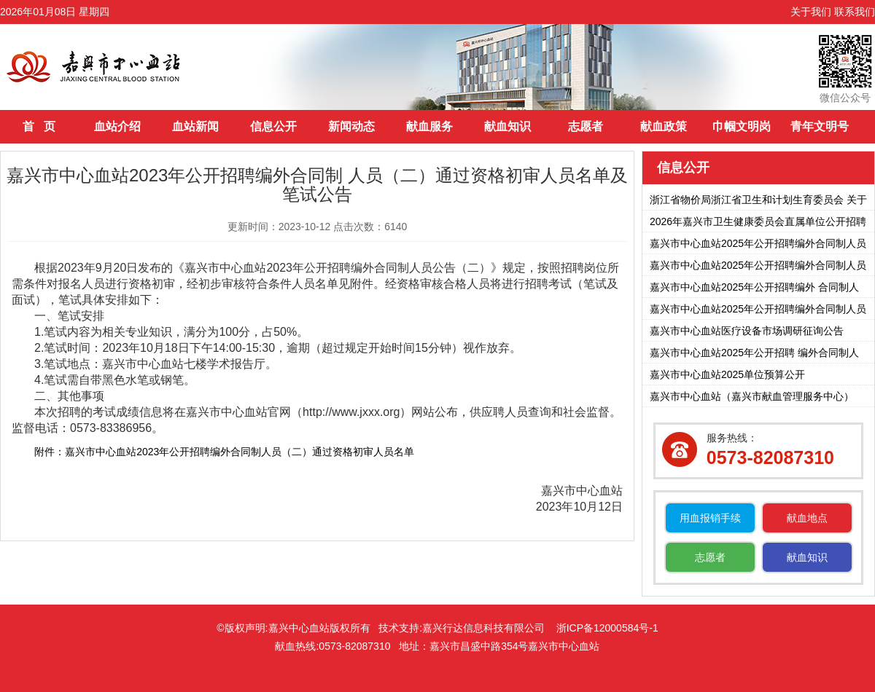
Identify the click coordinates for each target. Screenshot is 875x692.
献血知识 (507, 126)
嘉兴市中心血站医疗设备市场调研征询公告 (747, 331)
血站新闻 (195, 126)
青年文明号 (819, 126)
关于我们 (810, 11)
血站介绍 (117, 126)
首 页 (39, 126)
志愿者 (585, 126)
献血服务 (429, 126)
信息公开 (273, 126)
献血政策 (663, 126)
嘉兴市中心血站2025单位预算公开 (727, 374)
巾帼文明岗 (741, 126)
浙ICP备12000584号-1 (607, 628)
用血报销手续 (710, 518)
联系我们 (854, 11)
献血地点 (807, 518)
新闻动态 (351, 126)
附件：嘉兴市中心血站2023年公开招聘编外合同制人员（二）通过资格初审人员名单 (224, 451)
